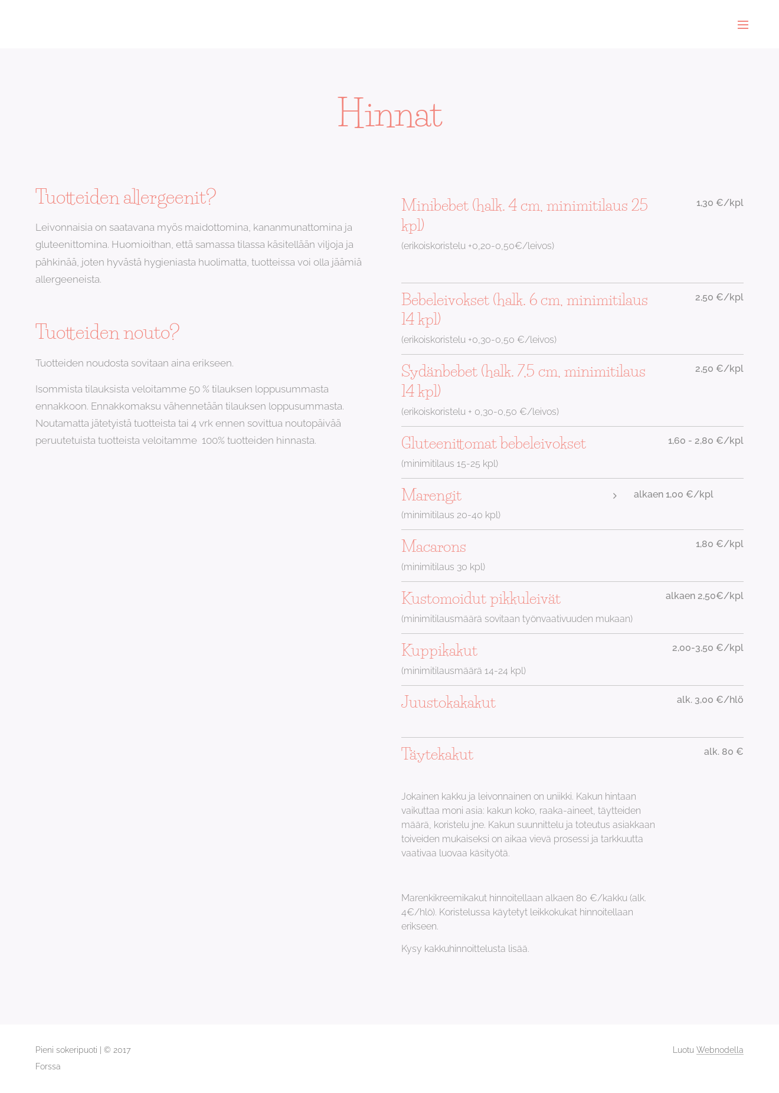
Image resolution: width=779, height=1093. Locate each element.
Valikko (743, 24)
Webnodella (720, 1050)
